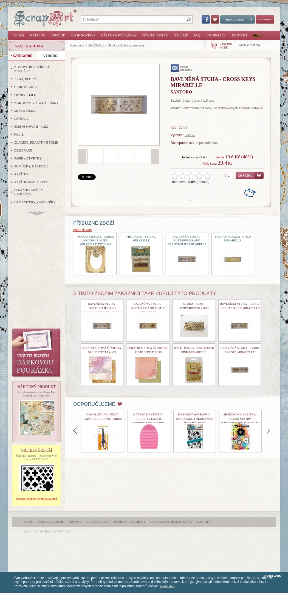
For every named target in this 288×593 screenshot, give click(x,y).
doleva (75, 430)
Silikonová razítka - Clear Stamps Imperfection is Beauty (240, 419)
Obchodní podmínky (129, 521)
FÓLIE (19, 134)
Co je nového (83, 35)
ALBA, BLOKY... (26, 79)
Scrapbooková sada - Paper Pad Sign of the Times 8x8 (37, 393)
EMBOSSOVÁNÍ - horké (31, 127)
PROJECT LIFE (25, 95)
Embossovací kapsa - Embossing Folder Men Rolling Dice (194, 419)
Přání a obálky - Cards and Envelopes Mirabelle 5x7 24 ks (95, 240)
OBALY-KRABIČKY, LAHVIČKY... (29, 192)
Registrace (265, 19)
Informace (216, 35)
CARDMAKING (25, 87)
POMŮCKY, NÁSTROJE (31, 166)
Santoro (190, 135)
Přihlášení (237, 19)
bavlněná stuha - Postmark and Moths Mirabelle (148, 308)
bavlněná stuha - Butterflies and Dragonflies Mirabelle (186, 240)
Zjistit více (167, 586)
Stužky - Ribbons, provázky (126, 45)
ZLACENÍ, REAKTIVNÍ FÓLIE (36, 142)
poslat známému (181, 68)
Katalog (38, 35)
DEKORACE (97, 45)
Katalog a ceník (51, 521)
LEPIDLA (21, 119)
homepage (77, 45)
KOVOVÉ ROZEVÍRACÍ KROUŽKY (31, 69)
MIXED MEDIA (25, 111)
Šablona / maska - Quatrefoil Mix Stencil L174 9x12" (36, 457)
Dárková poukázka (118, 35)
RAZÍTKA (21, 174)
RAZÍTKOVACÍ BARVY (31, 182)
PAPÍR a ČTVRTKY (28, 158)
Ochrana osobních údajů (171, 521)
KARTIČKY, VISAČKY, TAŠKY (36, 103)
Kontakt (239, 35)
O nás (19, 35)
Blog (257, 35)
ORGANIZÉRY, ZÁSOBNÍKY (35, 202)
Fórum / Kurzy (155, 35)
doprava (268, 430)
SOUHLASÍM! (273, 576)
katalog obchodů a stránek (47, 531)
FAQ (197, 35)
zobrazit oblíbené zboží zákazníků (36, 498)
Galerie (181, 35)
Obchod (58, 35)
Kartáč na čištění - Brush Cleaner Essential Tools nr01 (149, 419)
